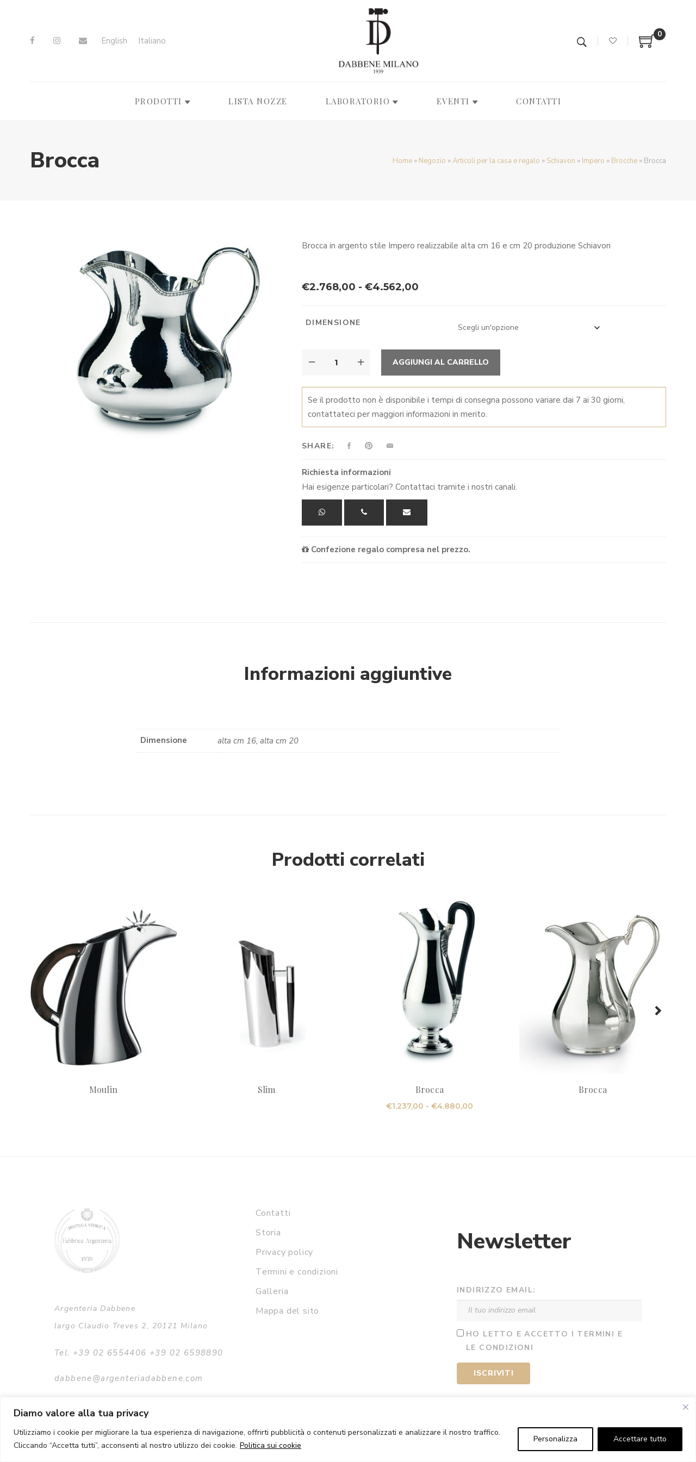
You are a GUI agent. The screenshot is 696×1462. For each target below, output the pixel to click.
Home (402, 161)
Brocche (624, 161)
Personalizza (555, 1439)
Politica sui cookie (270, 1445)
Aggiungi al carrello (441, 362)
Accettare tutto (640, 1439)
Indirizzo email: (496, 1290)
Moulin (103, 1089)
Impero (593, 161)
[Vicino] (685, 1407)
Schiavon (560, 161)
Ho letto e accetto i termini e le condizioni (544, 1341)
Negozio (432, 161)
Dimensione (333, 322)
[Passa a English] (114, 41)
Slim (266, 1089)
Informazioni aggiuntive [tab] (348, 673)
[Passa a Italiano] (152, 41)
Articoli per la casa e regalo (496, 161)
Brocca (429, 1089)
